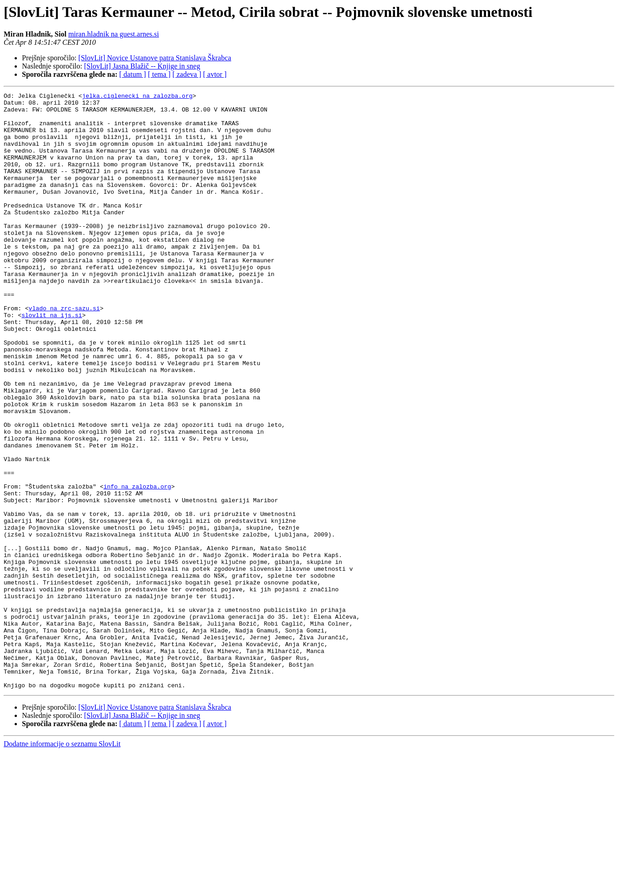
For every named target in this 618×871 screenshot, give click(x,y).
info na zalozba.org (137, 566)
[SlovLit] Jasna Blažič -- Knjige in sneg (142, 66)
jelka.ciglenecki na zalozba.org (137, 97)
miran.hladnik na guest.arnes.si (113, 34)
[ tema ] (159, 74)
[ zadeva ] (186, 74)
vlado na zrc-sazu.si (64, 352)
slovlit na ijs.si (51, 360)
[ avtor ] (215, 74)
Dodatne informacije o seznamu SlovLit (62, 863)
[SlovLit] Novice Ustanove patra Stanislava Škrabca (155, 58)
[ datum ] (132, 74)
